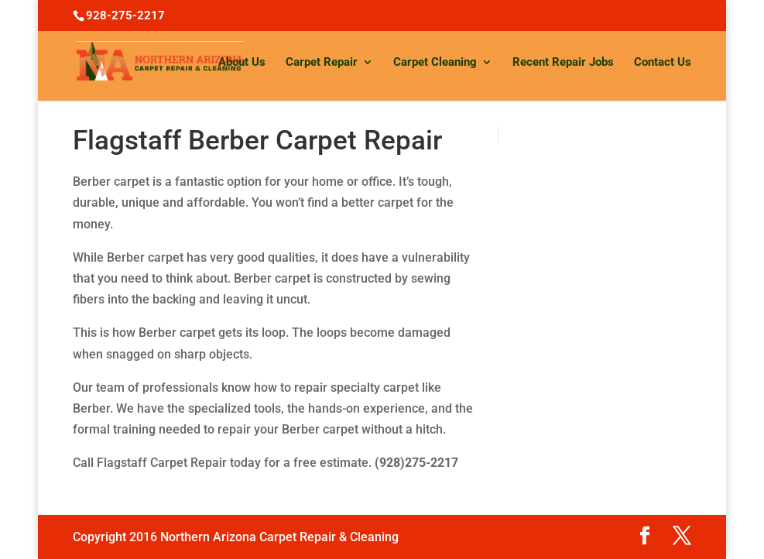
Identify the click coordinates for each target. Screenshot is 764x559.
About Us (242, 63)
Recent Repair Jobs (563, 63)
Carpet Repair (322, 63)
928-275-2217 (125, 15)
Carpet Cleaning (435, 63)
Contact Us (662, 63)
